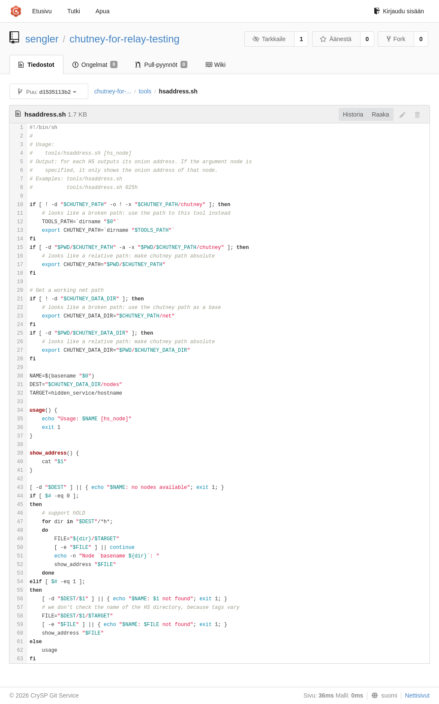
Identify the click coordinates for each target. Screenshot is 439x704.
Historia (353, 114)
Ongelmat (94, 65)
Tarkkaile (269, 39)
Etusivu (42, 11)
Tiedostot (36, 64)
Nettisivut (417, 695)
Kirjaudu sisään (399, 11)
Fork (396, 39)
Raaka (380, 114)
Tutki (73, 11)
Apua (103, 11)
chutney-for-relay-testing (124, 39)
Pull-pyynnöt (161, 65)
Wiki (215, 64)
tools (144, 91)
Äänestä (336, 39)
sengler (42, 39)
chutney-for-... (112, 91)
